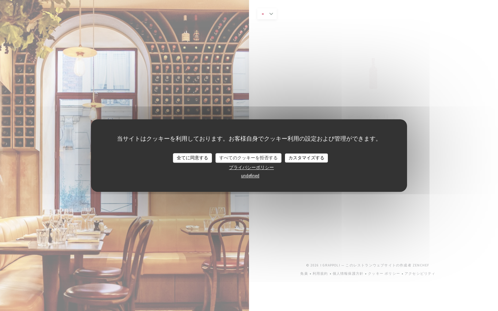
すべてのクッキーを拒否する (248, 158)
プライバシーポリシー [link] (251, 167)
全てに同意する (192, 158)
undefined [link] (250, 176)
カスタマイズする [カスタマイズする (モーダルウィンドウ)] (306, 158)
